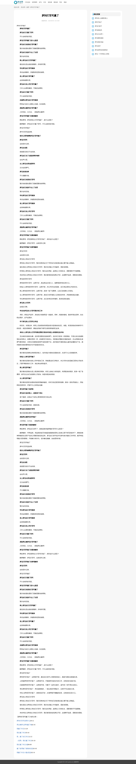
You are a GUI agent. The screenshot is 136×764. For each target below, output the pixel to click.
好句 (40, 2)
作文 (44, 2)
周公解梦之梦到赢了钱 (24, 724)
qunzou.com (71, 762)
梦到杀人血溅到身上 (101, 18)
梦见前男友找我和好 (101, 50)
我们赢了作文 (21, 732)
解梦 (28, 7)
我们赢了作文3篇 (22, 744)
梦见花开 (98, 46)
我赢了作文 (20, 728)
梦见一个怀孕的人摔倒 (102, 54)
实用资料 (34, 2)
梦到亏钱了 (98, 22)
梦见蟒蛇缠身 (99, 38)
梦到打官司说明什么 (23, 721)
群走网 (23, 7)
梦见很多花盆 (99, 42)
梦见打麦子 (98, 26)
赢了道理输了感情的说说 (25, 748)
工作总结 (27, 2)
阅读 (65, 2)
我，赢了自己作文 (23, 736)
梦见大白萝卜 (99, 34)
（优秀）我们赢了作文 (24, 740)
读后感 (50, 2)
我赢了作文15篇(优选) (24, 752)
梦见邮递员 (98, 30)
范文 (60, 2)
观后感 (56, 2)
